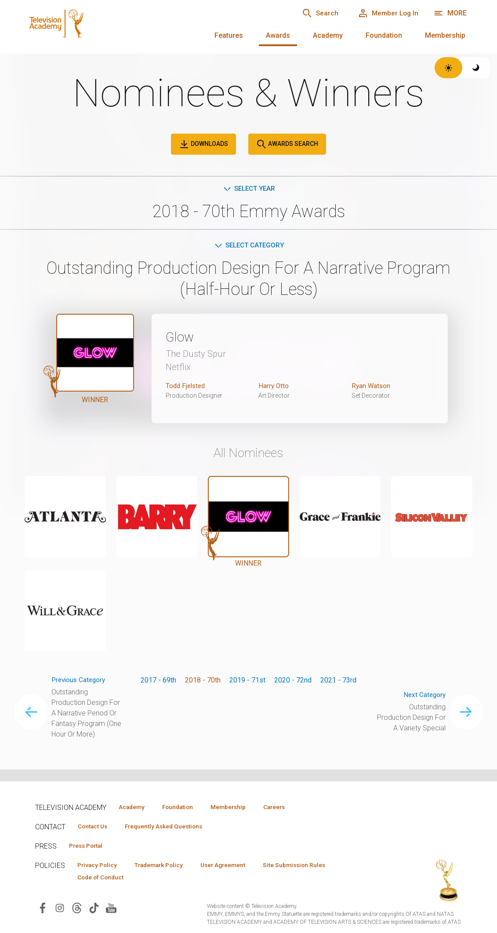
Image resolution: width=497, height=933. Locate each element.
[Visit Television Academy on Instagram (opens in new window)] (59, 910)
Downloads (203, 144)
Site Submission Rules (312, 866)
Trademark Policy (166, 866)
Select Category (248, 246)
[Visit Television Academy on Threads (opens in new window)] (76, 910)
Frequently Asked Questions (171, 826)
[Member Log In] (385, 13)
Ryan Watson (372, 387)
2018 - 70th (203, 682)
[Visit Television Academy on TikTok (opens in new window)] (94, 910)
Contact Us (95, 826)
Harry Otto (274, 387)
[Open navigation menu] (450, 13)
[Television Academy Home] (77, 22)
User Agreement (236, 866)
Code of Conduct (103, 878)
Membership (445, 35)
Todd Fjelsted (187, 387)
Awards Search (287, 144)
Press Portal (89, 846)
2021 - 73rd (338, 682)
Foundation (384, 35)
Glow (181, 338)
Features (228, 35)
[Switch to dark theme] (476, 67)
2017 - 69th (158, 682)
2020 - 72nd (293, 682)
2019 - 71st (247, 682)
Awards (278, 35)
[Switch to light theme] (448, 67)
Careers (290, 806)
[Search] (312, 13)
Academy (328, 35)
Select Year (248, 189)
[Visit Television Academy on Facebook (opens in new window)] (42, 910)
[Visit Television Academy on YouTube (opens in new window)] (111, 910)
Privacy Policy (99, 866)
